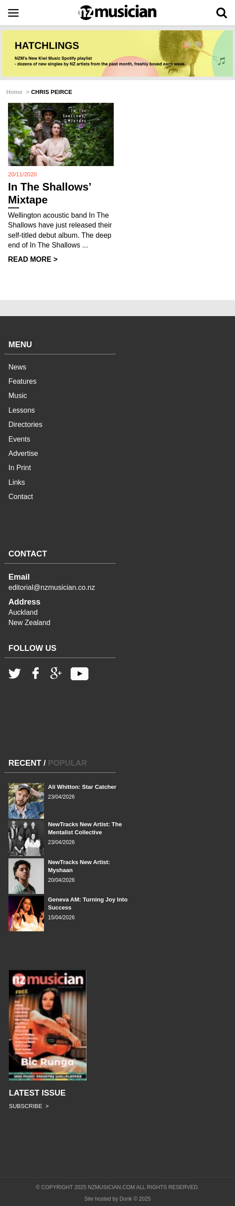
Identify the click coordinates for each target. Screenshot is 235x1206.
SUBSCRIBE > (29, 1106)
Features (22, 381)
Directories (25, 424)
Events (19, 439)
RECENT (24, 763)
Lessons (21, 410)
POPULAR (67, 763)
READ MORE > (33, 259)
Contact (20, 496)
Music (17, 395)
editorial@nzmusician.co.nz (51, 587)
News (17, 367)
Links (16, 482)
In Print (19, 467)
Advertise (23, 453)
